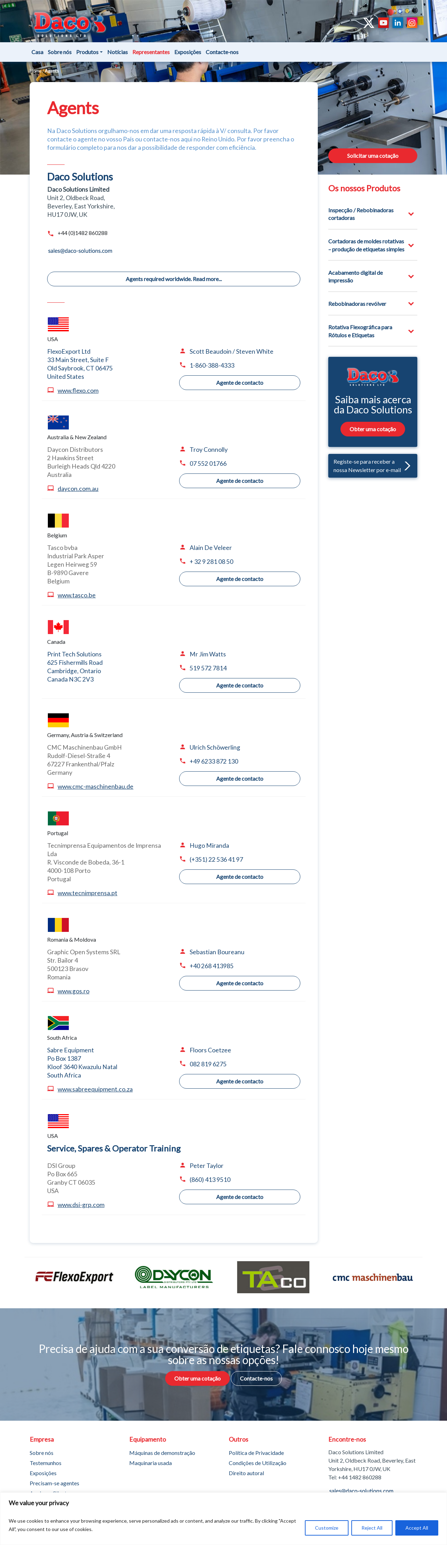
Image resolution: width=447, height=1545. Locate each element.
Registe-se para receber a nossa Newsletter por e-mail (372, 465)
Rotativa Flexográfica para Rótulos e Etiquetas (360, 331)
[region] (223, 1518)
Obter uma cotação (373, 429)
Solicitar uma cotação (372, 155)
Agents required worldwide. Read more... (174, 278)
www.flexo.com (78, 390)
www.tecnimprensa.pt (87, 893)
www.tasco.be (77, 595)
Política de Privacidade (256, 1452)
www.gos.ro (73, 991)
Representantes (151, 52)
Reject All (371, 1528)
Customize (326, 1528)
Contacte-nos (222, 52)
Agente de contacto (239, 382)
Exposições (187, 52)
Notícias (117, 52)
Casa (37, 52)
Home (36, 71)
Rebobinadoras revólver (357, 303)
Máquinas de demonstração (162, 1452)
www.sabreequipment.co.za (95, 1089)
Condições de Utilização (257, 1462)
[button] (405, 465)
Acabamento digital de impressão (355, 276)
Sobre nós (60, 52)
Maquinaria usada (150, 1462)
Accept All (416, 1528)
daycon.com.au (78, 488)
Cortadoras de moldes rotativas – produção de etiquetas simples (366, 245)
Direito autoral (246, 1473)
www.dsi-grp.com (81, 1204)
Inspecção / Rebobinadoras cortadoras (361, 214)
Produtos (87, 52)
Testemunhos (45, 1462)
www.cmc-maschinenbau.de (95, 786)
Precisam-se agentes (54, 1483)
